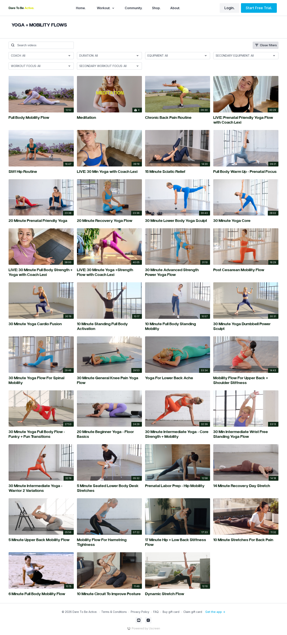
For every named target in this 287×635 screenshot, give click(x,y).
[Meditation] (109, 118)
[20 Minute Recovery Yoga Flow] (109, 221)
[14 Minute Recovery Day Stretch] (245, 486)
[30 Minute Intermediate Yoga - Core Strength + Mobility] (177, 434)
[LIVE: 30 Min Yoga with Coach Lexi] (109, 172)
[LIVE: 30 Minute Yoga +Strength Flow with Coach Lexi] (109, 273)
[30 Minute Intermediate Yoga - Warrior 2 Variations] (41, 488)
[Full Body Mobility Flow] (41, 118)
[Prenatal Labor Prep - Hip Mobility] (177, 486)
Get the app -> (215, 611)
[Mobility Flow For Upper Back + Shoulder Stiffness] (245, 381)
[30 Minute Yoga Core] (245, 221)
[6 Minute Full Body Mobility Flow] (41, 594)
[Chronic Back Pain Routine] (177, 118)
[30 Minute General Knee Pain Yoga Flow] (109, 381)
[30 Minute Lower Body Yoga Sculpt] (177, 221)
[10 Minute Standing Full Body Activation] (109, 327)
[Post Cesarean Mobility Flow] (245, 270)
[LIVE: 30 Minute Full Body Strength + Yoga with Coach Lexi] (41, 273)
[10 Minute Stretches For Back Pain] (245, 540)
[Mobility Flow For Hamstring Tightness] (109, 542)
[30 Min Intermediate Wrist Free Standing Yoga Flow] (245, 434)
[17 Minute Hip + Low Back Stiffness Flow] (177, 542)
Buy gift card (171, 611)
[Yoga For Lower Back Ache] (177, 378)
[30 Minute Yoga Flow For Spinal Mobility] (41, 381)
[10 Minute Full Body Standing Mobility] (177, 327)
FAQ (156, 611)
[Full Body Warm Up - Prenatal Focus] (245, 172)
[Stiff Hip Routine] (41, 172)
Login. (229, 8)
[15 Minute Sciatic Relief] (177, 172)
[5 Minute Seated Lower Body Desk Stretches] (109, 488)
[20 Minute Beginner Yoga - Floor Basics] (109, 434)
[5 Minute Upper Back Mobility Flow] (41, 540)
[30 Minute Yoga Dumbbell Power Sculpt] (245, 327)
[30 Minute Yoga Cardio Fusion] (41, 324)
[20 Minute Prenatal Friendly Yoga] (41, 221)
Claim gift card (192, 611)
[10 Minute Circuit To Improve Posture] (109, 594)
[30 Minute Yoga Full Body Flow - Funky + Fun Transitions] (41, 434)
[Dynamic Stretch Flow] (177, 594)
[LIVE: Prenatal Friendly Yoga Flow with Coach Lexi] (245, 120)
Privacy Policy (140, 611)
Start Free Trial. (259, 8)
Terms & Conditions (114, 611)
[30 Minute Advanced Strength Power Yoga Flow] (177, 273)
